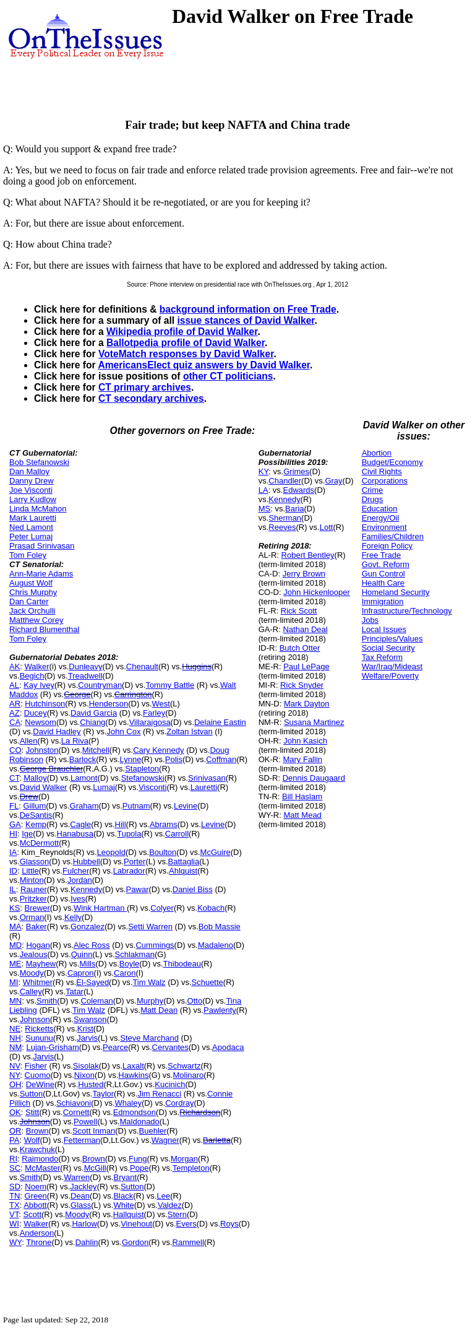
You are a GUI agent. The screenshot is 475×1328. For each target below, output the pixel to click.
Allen (29, 740)
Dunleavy (85, 666)
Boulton (162, 852)
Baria (294, 508)
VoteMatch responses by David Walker (185, 354)
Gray (333, 480)
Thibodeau (182, 963)
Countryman (100, 685)
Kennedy (86, 889)
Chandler (284, 480)
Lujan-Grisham (52, 1047)
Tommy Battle (169, 685)
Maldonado (140, 1121)
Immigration (383, 601)
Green (36, 1195)
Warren (77, 1177)
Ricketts (39, 1028)
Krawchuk (37, 1149)
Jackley (83, 1186)
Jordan (79, 880)
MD (15, 945)
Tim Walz (148, 982)
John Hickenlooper (316, 592)
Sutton (31, 1093)
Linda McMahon (38, 508)
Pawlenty (219, 1010)
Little (30, 870)
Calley (31, 991)
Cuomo (38, 1075)
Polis (173, 759)
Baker (36, 926)
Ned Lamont (31, 527)
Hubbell (86, 861)
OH (15, 1084)
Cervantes (170, 1047)
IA (13, 852)
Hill (120, 824)
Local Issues (384, 629)
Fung (138, 1158)
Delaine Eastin (220, 722)
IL (12, 889)
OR (15, 1130)
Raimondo (40, 1158)
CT (14, 778)
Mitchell (95, 750)
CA (14, 722)
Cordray (179, 1103)
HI (13, 833)
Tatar (74, 991)
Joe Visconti (31, 490)
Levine (185, 805)
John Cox (124, 731)
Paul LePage (306, 666)
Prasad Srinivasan (42, 545)
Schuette (207, 982)
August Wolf (31, 583)
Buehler (153, 1130)
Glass (81, 1205)
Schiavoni (73, 1103)
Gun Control (383, 573)
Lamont (84, 778)
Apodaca (228, 1047)
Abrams (164, 824)
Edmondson (134, 1112)
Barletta (217, 1140)
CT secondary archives (151, 398)
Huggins (197, 666)
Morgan (184, 1158)
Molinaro (188, 1075)
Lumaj (103, 787)
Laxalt (133, 1065)
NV (14, 1065)
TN (14, 1195)
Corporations (385, 480)
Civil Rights (382, 471)
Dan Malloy (29, 471)
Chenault (142, 666)
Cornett (76, 1112)
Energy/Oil (381, 518)
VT (14, 1214)
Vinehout (136, 1223)
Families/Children (393, 536)
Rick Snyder (301, 685)
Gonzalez (88, 926)
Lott (326, 527)
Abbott (35, 1205)
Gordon (135, 1242)
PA (14, 1140)
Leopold (111, 852)
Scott (32, 1214)
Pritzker (33, 898)
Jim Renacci (159, 1093)
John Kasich (305, 740)
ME (15, 963)
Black (123, 1195)
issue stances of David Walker (245, 320)
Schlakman (135, 954)
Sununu (39, 1038)
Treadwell (85, 675)
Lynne (131, 759)
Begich (32, 675)
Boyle (129, 963)
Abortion (377, 453)
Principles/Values (392, 638)
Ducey (35, 713)
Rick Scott (299, 610)
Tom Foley (27, 555)
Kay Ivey (39, 685)
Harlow (84, 1223)
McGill (95, 1168)
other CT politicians (228, 376)
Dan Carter (29, 601)
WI (14, 1223)
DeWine (40, 1084)
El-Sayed (92, 982)
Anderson (37, 1233)
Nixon (84, 1075)
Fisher (36, 1065)
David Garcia (94, 713)
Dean (80, 1195)
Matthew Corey (36, 620)
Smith (46, 1000)
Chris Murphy (33, 592)
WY (15, 1242)
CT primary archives (144, 387)
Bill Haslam (302, 796)
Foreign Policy (387, 545)
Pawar (137, 889)
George (77, 694)
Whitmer (38, 982)
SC (14, 1168)
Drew (29, 796)
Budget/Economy (392, 462)
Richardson (199, 1112)
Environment (384, 527)
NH (15, 1038)
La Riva (74, 740)
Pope (139, 1168)
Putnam (136, 805)
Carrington (133, 694)
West (161, 703)
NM (15, 1047)
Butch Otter (300, 648)
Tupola (129, 833)
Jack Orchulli (32, 610)
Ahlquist (183, 870)
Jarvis (87, 1038)
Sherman (284, 518)
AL (14, 685)
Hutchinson (45, 703)
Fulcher (75, 870)
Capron (80, 973)
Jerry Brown (304, 573)
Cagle (80, 824)
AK (14, 666)
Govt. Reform (385, 564)
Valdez (170, 1205)
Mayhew (41, 963)
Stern (177, 1214)
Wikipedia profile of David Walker (182, 331)
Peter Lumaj (31, 536)
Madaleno (215, 945)
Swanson (90, 1019)
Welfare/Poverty (390, 675)
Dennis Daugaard (314, 778)
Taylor (103, 1093)
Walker (37, 666)
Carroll (177, 833)
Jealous (34, 954)
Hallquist (128, 1214)
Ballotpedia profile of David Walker (185, 342)
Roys (229, 1223)
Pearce (115, 1047)
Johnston (42, 750)
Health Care (383, 583)
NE (14, 1028)
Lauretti (203, 787)
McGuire (215, 852)
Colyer (162, 908)
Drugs (372, 499)
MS (265, 508)
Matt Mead (302, 815)
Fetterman (82, 1140)
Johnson (35, 1019)
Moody (32, 973)
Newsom (40, 722)
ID (13, 870)
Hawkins (133, 1075)
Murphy (150, 1000)
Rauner (33, 889)
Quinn (82, 954)
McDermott (39, 843)
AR (14, 703)
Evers (186, 1223)
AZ (14, 713)
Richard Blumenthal (44, 629)
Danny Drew (31, 480)
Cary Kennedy (158, 750)
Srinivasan (207, 778)
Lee (163, 1195)
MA (15, 926)
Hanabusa (75, 833)
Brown (37, 1130)
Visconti (152, 787)
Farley (154, 713)
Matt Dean (159, 1010)
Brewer (37, 908)
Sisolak (86, 1065)
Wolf (32, 1140)
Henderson (109, 703)
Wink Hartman (100, 908)
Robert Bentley (308, 555)
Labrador (129, 870)
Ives (78, 898)
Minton (32, 880)
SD (14, 1186)
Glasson (34, 861)
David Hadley (56, 731)
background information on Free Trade (248, 309)
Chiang (92, 722)
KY (264, 471)
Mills (87, 963)
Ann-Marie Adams (41, 573)
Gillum (34, 805)
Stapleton (142, 768)
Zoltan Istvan (189, 731)
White (123, 1205)
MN (15, 1000)
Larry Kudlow (32, 499)
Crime (372, 490)
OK (15, 1112)
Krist (85, 1028)
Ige (27, 833)
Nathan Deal (305, 629)
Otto (195, 1000)
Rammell (188, 1242)
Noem (35, 1186)
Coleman (97, 1000)
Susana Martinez (314, 722)
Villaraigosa (150, 722)
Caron (124, 973)
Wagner (165, 1140)
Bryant (125, 1177)
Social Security (388, 648)
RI (13, 1158)
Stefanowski (143, 778)
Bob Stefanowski (39, 462)
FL (14, 805)
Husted (90, 1084)
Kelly (73, 917)
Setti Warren (150, 926)
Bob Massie (220, 926)
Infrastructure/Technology (407, 610)
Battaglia (184, 861)
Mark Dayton (307, 703)
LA (263, 490)
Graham (84, 805)
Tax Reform (382, 657)
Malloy (35, 778)
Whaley (128, 1103)
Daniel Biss (193, 889)
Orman (32, 917)
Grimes (296, 471)
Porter (134, 861)
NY (14, 1075)
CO (15, 750)
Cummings (154, 945)
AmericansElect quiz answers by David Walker (204, 365)
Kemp (35, 824)
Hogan (37, 945)
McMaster (42, 1168)
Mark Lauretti (32, 518)
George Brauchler (51, 768)
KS (14, 908)
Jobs (370, 620)
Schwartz (184, 1065)
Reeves (282, 527)
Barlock (82, 759)
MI (13, 982)
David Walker (43, 787)
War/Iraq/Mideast (392, 666)
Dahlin (86, 1242)
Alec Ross (92, 945)
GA (15, 824)
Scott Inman (93, 1130)
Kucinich (170, 1084)
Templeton (191, 1168)
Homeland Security (396, 592)
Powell (85, 1121)
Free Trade (381, 555)
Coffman (221, 759)
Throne (38, 1242)
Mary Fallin (302, 759)
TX (14, 1205)
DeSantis (36, 815)
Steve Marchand (149, 1038)
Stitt (32, 1112)
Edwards (298, 490)
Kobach (211, 908)
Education (380, 508)
